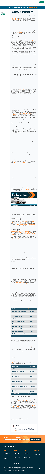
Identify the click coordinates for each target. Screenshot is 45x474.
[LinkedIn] (37, 468)
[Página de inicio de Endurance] (10, 446)
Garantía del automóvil (17, 454)
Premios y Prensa (26, 454)
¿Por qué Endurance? (26, 453)
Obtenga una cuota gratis (4, 14)
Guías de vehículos (16, 463)
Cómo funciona (6, 454)
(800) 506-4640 (33, 7)
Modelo (18, 439)
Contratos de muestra (17, 457)
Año (4, 439)
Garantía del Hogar (6, 458)
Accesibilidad (35, 455)
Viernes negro (14, 18)
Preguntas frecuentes (16, 453)
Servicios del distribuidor (27, 457)
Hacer (11, 439)
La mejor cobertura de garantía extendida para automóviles (23, 400)
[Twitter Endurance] (39, 468)
